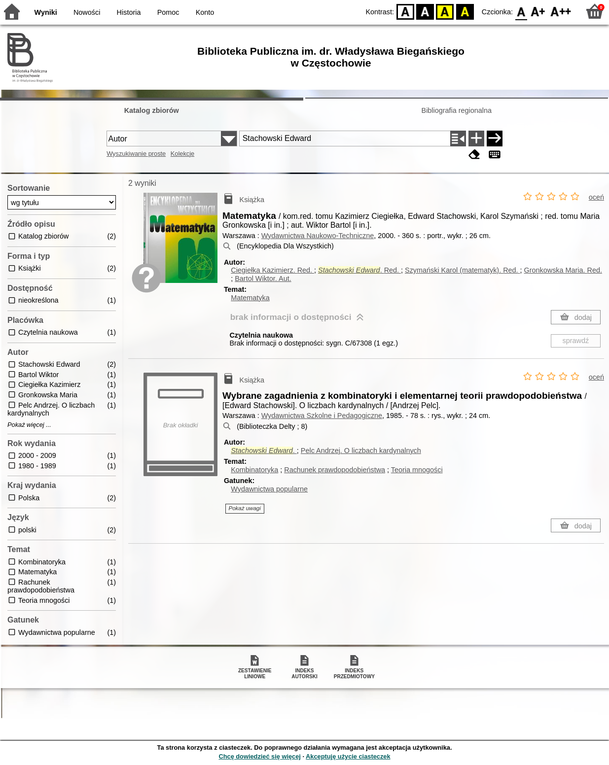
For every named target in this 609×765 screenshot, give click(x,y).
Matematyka (250, 298)
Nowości (86, 12)
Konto (205, 12)
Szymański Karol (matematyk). (462, 270)
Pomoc (168, 12)
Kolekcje (182, 153)
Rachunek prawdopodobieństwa (334, 470)
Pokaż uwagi (245, 508)
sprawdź (576, 341)
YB (445, 11)
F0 (521, 11)
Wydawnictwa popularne (269, 489)
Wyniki (46, 12)
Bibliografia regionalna (457, 110)
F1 (538, 11)
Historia (129, 12)
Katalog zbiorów (151, 110)
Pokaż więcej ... (29, 424)
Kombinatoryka (254, 470)
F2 (561, 11)
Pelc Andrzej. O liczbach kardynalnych (361, 450)
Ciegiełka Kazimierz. (272, 270)
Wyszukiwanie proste (136, 153)
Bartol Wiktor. (263, 278)
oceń (596, 197)
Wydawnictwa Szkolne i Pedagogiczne (321, 415)
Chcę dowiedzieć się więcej (259, 756)
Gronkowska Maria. (563, 270)
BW (425, 11)
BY (465, 11)
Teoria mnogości (417, 470)
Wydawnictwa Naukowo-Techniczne (317, 236)
